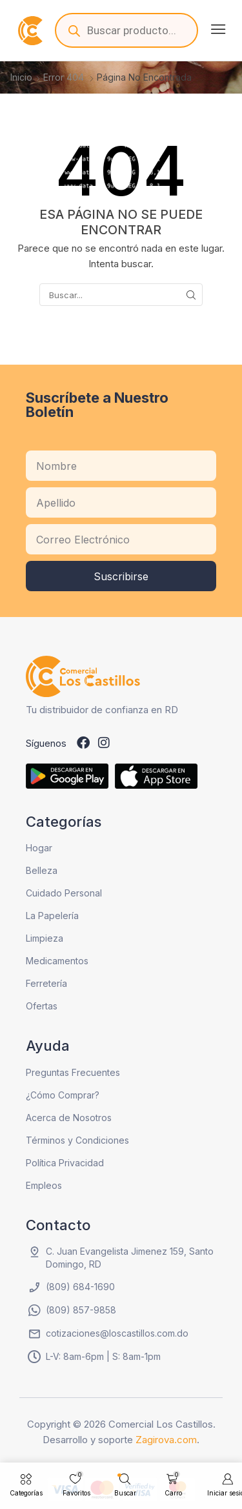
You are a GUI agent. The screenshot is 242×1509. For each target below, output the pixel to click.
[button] (218, 29)
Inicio (21, 77)
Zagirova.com (166, 1439)
